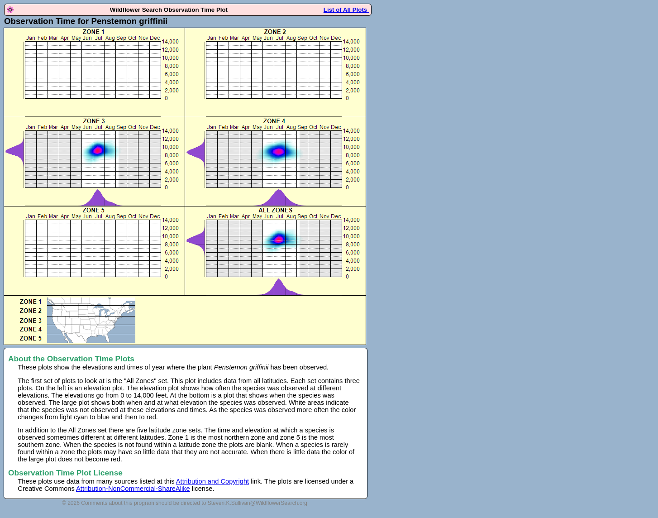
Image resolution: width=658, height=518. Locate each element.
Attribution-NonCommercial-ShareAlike (133, 488)
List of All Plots (346, 9)
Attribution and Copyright (212, 481)
